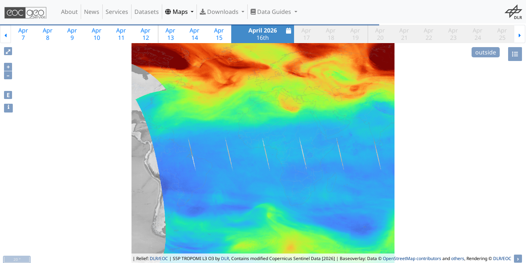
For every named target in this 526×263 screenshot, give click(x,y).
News (91, 12)
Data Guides (272, 12)
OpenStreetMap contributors (412, 258)
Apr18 (331, 34)
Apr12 (145, 34)
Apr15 (219, 34)
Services (117, 12)
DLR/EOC (159, 258)
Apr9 (72, 34)
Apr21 (404, 34)
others (457, 258)
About (69, 12)
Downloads (220, 12)
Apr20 (380, 34)
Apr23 (453, 34)
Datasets (146, 12)
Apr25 (502, 34)
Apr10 (97, 34)
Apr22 (429, 34)
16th (270, 34)
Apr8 (48, 34)
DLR (225, 258)
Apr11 (121, 34)
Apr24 (478, 34)
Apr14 (194, 34)
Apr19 (355, 34)
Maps (177, 12)
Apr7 (23, 34)
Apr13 (170, 34)
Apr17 (306, 34)
